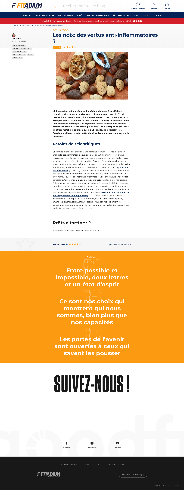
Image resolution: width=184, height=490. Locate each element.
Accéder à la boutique (133, 475)
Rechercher (54, 6)
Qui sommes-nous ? (68, 464)
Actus (22, 25)
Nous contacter (92, 464)
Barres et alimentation (97, 15)
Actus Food (30, 25)
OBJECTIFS (26, 15)
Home (16, 25)
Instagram (92, 445)
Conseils (158, 15)
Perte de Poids (65, 15)
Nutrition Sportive (44, 15)
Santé (79, 15)
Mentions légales (116, 464)
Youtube (117, 445)
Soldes (146, 15)
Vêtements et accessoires (126, 15)
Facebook (66, 445)
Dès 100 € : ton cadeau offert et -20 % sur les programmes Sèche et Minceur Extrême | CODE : (92, 21)
